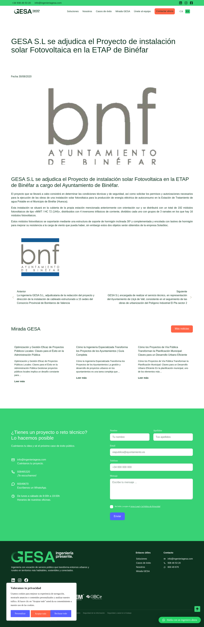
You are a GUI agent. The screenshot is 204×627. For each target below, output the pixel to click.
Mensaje (113, 476)
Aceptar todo (62, 613)
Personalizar (20, 613)
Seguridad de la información (94, 613)
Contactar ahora (167, 11)
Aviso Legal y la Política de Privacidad (145, 506)
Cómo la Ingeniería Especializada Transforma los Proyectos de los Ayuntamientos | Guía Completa (102, 351)
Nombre (113, 431)
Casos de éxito (106, 11)
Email (112, 446)
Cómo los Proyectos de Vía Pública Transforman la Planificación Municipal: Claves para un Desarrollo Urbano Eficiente (162, 351)
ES (190, 11)
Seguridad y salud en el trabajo (119, 613)
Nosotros (90, 11)
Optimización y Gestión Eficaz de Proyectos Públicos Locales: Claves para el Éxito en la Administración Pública (39, 351)
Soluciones (75, 11)
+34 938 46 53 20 (21, 2)
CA (184, 11)
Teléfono (114, 461)
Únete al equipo (145, 11)
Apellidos (157, 431)
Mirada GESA (125, 11)
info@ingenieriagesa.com (48, 2)
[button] (180, 620)
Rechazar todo (41, 613)
